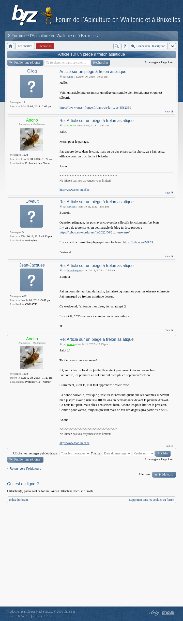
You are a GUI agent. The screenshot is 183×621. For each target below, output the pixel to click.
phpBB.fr (69, 611)
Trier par (111, 453)
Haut (167, 111)
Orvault (32, 201)
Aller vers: (144, 474)
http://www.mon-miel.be (74, 189)
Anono (32, 120)
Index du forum (18, 499)
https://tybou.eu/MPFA (138, 242)
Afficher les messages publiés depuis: (51, 453)
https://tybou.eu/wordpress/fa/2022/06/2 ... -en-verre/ (94, 232)
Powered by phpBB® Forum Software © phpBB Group (168, 612)
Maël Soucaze (44, 611)
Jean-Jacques (32, 265)
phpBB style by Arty (153, 612)
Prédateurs (166, 474)
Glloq (32, 71)
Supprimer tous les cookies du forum (151, 499)
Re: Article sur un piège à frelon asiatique (96, 121)
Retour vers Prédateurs (25, 468)
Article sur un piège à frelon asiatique (91, 54)
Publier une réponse (27, 62)
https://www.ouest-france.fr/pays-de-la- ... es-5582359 (95, 107)
